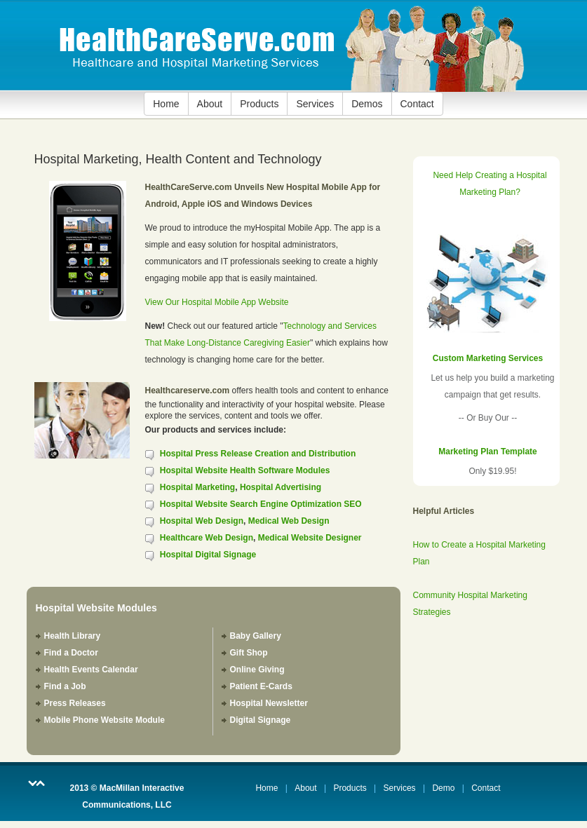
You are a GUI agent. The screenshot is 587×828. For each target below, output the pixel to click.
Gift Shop (249, 653)
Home (166, 103)
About (210, 103)
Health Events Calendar (91, 669)
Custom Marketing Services (488, 358)
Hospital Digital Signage (208, 554)
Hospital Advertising (280, 487)
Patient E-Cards (261, 686)
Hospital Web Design (201, 521)
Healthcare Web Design (206, 538)
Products (259, 103)
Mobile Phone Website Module (104, 720)
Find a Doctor (71, 653)
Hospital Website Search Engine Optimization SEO (261, 504)
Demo (443, 788)
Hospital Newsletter (269, 703)
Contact (417, 103)
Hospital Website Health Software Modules (245, 470)
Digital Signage (260, 720)
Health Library (72, 636)
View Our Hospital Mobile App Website (217, 302)
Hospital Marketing (197, 487)
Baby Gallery (255, 636)
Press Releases (75, 703)
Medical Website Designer (310, 538)
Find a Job (65, 686)
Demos (366, 103)
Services (315, 103)
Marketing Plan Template (487, 451)
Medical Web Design (289, 521)
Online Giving (257, 669)
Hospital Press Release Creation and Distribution (258, 454)
